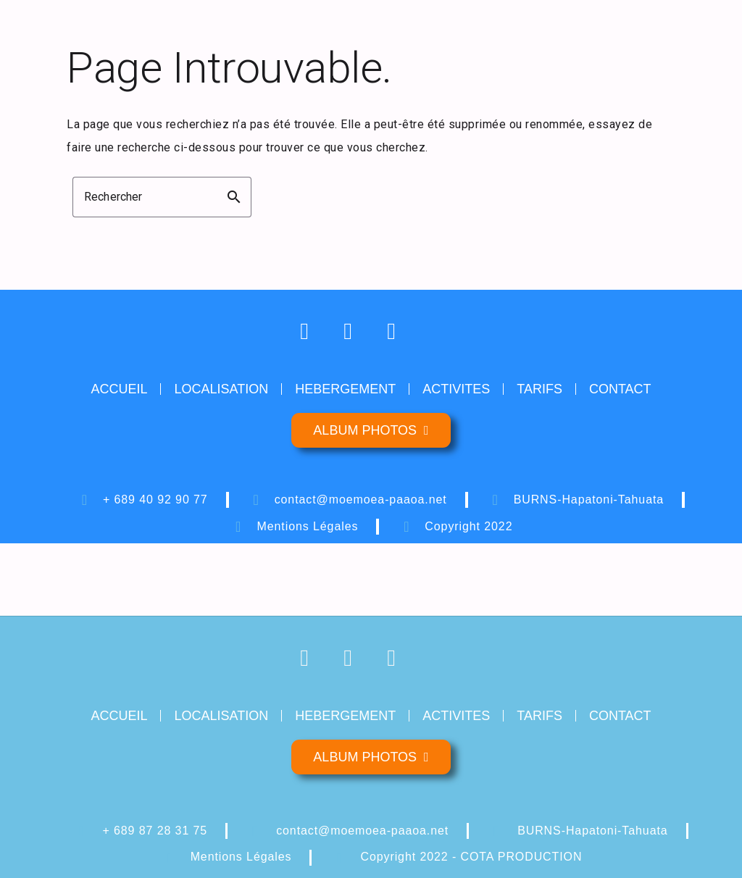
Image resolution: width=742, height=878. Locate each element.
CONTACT (620, 389)
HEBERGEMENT (345, 389)
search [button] (234, 197)
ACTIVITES (456, 389)
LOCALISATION (221, 389)
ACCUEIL (119, 389)
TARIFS (539, 389)
